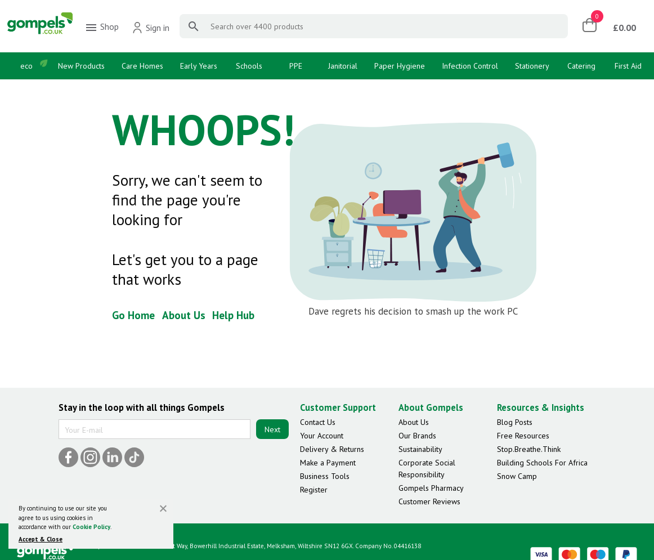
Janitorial (342, 66)
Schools (249, 66)
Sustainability (420, 449)
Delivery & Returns (332, 449)
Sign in (150, 27)
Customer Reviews (429, 501)
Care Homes (142, 66)
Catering (581, 66)
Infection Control (470, 66)
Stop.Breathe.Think (529, 449)
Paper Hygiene (399, 66)
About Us (183, 315)
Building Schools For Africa (542, 463)
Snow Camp (517, 476)
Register (314, 490)
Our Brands (417, 436)
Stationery (532, 66)
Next (272, 429)
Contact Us (317, 422)
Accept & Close (40, 539)
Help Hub (233, 315)
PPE (295, 66)
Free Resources (523, 436)
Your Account (321, 436)
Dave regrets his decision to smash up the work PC (413, 311)
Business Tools (325, 476)
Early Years (198, 66)
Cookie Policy (91, 527)
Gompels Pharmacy (431, 488)
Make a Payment (328, 463)
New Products (81, 66)
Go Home (133, 315)
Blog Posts (514, 422)
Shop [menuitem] (101, 27)
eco (26, 66)
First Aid (628, 66)
